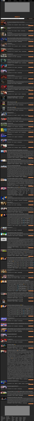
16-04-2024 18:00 (9, 157)
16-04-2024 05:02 (9, 383)
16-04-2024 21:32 (9, 35)
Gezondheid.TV (22, 157)
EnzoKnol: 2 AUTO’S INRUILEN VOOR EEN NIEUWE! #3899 (13, 165)
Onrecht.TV (15, 67)
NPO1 (12, 24)
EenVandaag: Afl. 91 (9, 139)
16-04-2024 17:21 (9, 176)
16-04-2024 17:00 (9, 225)
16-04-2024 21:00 (9, 51)
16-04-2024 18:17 (9, 142)
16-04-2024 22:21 (9, 24)
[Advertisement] (16, 7)
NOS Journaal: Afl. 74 (9, 227)
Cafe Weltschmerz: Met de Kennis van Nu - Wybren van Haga (14, 397)
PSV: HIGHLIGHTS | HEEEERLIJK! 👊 (11, 344)
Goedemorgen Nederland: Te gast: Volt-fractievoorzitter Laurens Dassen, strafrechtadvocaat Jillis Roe (20, 328)
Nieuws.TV (23, 24)
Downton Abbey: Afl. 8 (10, 202)
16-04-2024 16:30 (9, 235)
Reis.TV (15, 56)
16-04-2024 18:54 (9, 110)
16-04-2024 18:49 (9, 115)
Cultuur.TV (13, 418)
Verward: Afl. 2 (9, 59)
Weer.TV (24, 420)
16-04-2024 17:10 (9, 200)
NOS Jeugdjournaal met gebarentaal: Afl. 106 (12, 380)
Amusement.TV (16, 24)
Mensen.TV (20, 24)
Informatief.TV (16, 51)
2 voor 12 (7, 419)
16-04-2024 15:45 (9, 255)
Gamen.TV (21, 176)
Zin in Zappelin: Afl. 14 (10, 339)
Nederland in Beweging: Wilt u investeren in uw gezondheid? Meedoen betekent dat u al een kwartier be (20, 323)
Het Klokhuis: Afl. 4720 (10, 123)
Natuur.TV (20, 417)
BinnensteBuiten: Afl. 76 (10, 80)
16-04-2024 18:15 (9, 147)
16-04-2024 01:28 (9, 388)
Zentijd (7, 420)
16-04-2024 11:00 (9, 316)
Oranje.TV (20, 420)
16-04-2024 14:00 (9, 272)
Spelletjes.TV (15, 320)
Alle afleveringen (28, 24)
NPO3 (13, 126)
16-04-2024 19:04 (9, 89)
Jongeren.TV (16, 136)
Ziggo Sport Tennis (3, 417)
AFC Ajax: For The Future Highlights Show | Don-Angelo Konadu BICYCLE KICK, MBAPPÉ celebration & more (20, 292)
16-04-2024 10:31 (9, 320)
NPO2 (13, 41)
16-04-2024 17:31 (9, 163)
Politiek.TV (15, 272)
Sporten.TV (19, 115)
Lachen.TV (17, 420)
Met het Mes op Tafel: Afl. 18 (10, 75)
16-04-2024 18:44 (9, 126)
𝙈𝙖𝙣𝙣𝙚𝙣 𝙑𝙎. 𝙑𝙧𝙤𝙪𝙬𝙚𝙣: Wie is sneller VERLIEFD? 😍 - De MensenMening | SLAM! (16, 187)
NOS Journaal (7, 417)
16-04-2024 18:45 (9, 121)
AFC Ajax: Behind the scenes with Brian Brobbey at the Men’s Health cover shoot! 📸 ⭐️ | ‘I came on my (20, 207)
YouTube (13, 110)
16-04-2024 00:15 (9, 395)
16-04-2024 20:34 (9, 56)
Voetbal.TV (22, 115)
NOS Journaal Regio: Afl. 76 (10, 144)
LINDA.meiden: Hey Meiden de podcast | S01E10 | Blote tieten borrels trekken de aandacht (18, 249)
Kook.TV (16, 419)
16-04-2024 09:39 (9, 331)
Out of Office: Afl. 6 (9, 32)
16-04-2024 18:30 (9, 132)
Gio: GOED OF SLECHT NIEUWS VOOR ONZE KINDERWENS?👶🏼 (14, 159)
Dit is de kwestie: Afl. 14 (10, 48)
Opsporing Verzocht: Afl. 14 (10, 64)
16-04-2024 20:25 (9, 67)
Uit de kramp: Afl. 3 (9, 43)
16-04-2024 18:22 (9, 136)
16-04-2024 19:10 (9, 83)
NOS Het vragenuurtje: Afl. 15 (10, 269)
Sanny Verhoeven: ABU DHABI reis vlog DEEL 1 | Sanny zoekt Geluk (15, 178)
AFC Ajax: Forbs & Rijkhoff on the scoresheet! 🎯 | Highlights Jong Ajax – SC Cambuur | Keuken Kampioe (20, 391)
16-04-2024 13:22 (9, 277)
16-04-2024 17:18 (9, 185)
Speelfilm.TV (24, 417)
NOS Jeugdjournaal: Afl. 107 (10, 91)
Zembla (2, 420)
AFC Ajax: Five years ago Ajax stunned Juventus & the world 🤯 (15, 299)
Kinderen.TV (19, 383)
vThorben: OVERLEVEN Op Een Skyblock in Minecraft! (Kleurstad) (15, 232)
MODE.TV (17, 17)
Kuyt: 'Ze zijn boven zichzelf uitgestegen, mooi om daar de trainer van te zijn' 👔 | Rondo (18, 280)
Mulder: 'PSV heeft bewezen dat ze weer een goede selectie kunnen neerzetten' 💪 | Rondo (18, 257)
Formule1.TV (16, 110)
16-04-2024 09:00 (9, 336)
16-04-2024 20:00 (9, 72)
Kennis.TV (20, 51)
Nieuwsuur (2, 419)
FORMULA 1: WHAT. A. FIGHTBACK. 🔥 (11, 107)
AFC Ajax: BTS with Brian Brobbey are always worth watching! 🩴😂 (15, 96)
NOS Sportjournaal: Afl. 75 (10, 112)
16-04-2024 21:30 (9, 41)
